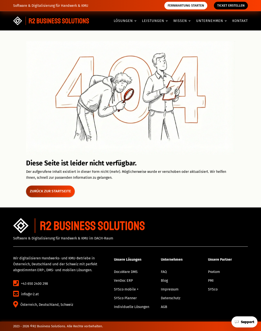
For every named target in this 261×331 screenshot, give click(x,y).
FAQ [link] (164, 272)
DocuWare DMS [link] (126, 272)
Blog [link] (164, 280)
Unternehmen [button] (209, 21)
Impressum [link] (170, 289)
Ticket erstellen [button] (231, 5)
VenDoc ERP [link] (123, 280)
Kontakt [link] (240, 21)
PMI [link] (211, 280)
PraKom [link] (214, 272)
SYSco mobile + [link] (126, 289)
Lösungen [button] (123, 21)
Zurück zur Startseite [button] (50, 191)
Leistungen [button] (153, 21)
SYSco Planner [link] (125, 298)
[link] (51, 20)
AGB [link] (164, 307)
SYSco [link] (213, 289)
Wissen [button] (180, 21)
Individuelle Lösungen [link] (131, 307)
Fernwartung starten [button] (186, 5)
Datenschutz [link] (170, 298)
